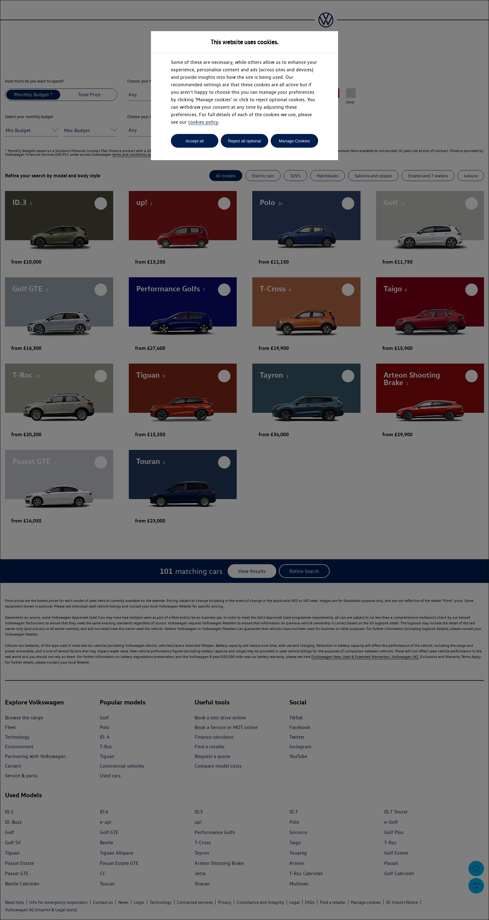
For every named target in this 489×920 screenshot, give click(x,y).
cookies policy (203, 122)
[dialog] (244, 460)
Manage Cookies (294, 141)
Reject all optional (244, 141)
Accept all (195, 141)
